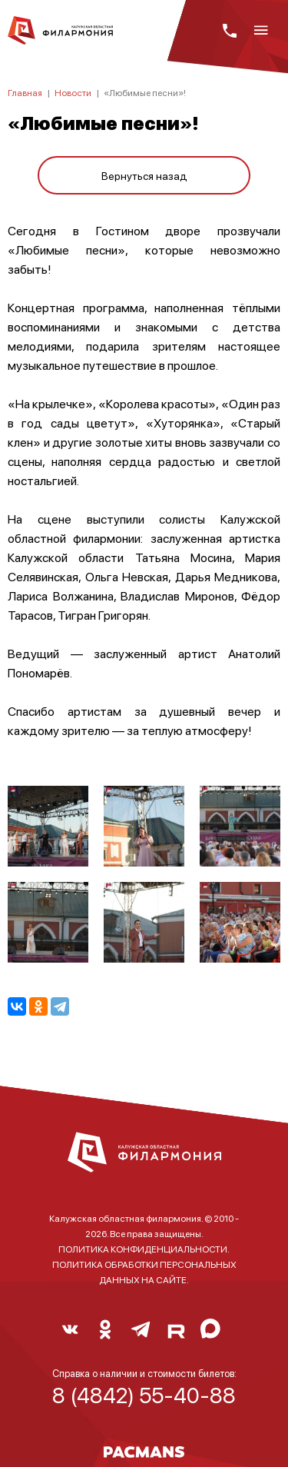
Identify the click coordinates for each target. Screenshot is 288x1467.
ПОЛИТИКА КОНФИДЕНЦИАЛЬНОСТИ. (144, 1249)
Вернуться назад (144, 175)
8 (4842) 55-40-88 (144, 1395)
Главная (25, 92)
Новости (73, 92)
